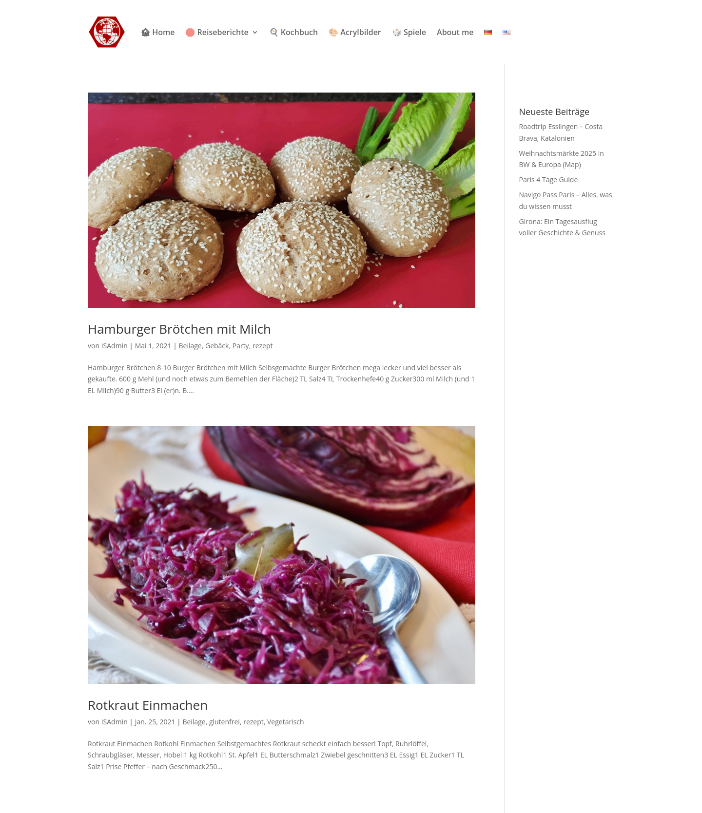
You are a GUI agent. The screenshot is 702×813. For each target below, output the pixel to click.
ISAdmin (114, 345)
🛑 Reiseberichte (216, 32)
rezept (263, 345)
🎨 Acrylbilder (355, 32)
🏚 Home (157, 32)
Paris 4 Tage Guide (548, 179)
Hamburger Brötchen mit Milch (179, 329)
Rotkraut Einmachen (148, 705)
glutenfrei (224, 721)
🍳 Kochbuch (293, 32)
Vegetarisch (285, 721)
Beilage (190, 345)
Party (241, 345)
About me (455, 32)
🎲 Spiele (409, 32)
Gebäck (217, 345)
